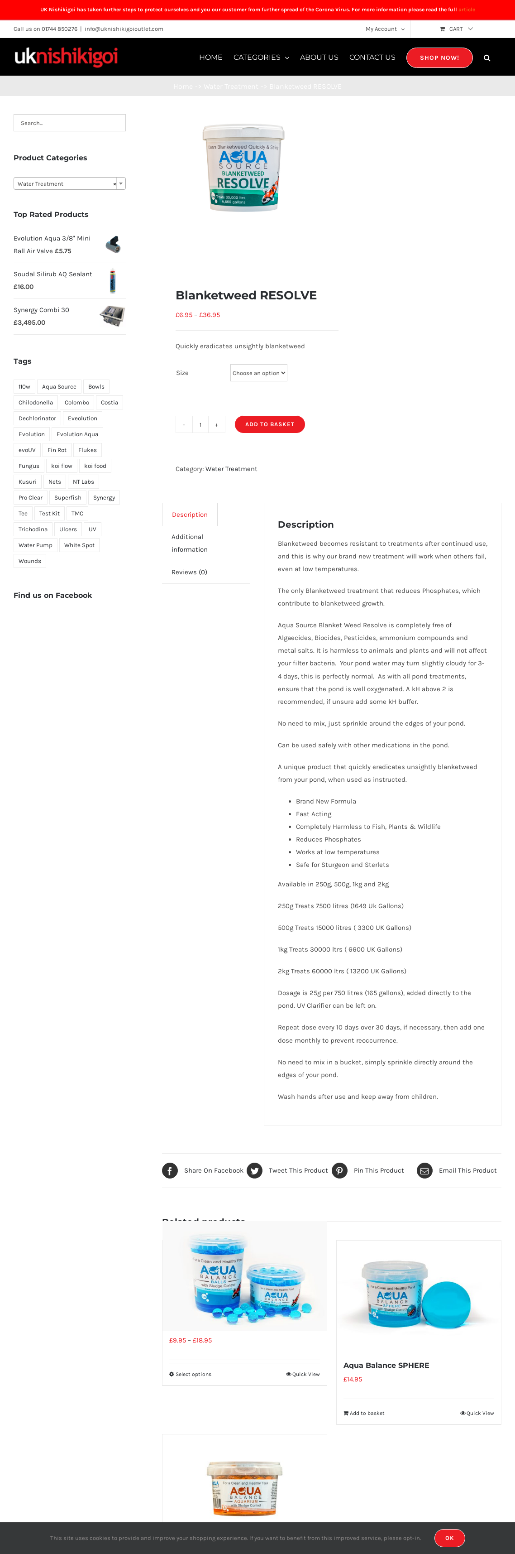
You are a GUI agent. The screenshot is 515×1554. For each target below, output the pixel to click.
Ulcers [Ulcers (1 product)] (68, 529)
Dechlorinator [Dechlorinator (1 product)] (37, 418)
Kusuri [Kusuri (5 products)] (28, 481)
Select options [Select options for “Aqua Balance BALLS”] (193, 1374)
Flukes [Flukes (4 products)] (87, 450)
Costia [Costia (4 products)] (109, 402)
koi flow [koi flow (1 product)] (61, 465)
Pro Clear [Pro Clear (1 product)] (31, 497)
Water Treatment (231, 469)
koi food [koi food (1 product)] (95, 465)
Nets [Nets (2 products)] (54, 481)
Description (190, 514)
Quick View (306, 1374)
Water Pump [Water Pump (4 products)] (35, 545)
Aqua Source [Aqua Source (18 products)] (59, 386)
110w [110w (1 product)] (24, 386)
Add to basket (270, 424)
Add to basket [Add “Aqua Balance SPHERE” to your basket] (367, 1413)
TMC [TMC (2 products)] (77, 513)
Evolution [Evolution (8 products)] (32, 434)
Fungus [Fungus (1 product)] (29, 465)
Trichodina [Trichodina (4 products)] (33, 529)
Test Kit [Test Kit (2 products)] (49, 513)
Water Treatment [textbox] (67, 184)
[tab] (190, 514)
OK (449, 1538)
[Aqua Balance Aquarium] (244, 1489)
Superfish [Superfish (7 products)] (67, 497)
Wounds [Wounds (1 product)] (30, 561)
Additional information (190, 543)
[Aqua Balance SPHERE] (419, 1295)
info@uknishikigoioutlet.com (124, 28)
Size (182, 373)
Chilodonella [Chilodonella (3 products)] (36, 402)
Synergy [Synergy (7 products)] (104, 497)
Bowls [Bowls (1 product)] (96, 386)
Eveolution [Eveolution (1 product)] (82, 418)
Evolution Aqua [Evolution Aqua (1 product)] (77, 434)
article (466, 9)
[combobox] (70, 183)
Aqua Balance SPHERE (386, 1365)
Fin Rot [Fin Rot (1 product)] (57, 450)
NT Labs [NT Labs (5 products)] (83, 481)
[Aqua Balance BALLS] (244, 1276)
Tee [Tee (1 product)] (23, 513)
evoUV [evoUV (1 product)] (27, 450)
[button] (487, 57)
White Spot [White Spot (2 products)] (79, 545)
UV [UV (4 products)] (92, 529)
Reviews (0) (189, 572)
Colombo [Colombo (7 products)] (77, 402)
